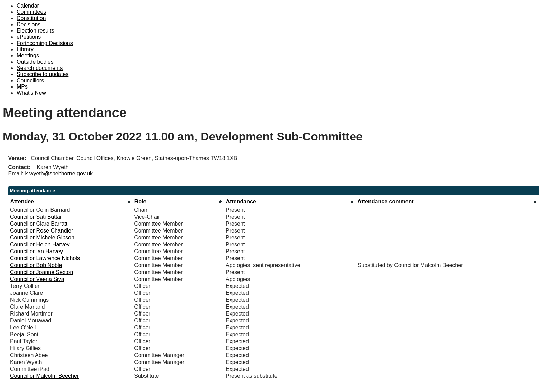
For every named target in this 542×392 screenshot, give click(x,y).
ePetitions (29, 37)
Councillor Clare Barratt (38, 224)
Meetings (28, 55)
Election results (35, 31)
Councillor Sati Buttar (36, 217)
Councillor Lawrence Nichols (45, 258)
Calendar (28, 6)
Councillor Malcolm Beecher (44, 376)
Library (25, 49)
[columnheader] (70, 202)
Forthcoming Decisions (45, 43)
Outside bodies (35, 62)
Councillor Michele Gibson (42, 237)
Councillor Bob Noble (36, 265)
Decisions (28, 24)
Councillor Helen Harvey (40, 244)
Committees (31, 12)
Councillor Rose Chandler (41, 231)
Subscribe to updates (42, 74)
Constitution (31, 18)
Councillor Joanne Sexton (41, 272)
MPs (22, 87)
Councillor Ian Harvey (36, 251)
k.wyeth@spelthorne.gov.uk (59, 173)
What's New (31, 93)
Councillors (30, 80)
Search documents (40, 68)
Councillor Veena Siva (37, 279)
